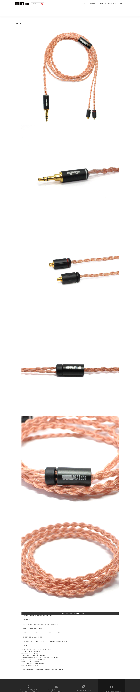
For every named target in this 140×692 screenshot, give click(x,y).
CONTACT (122, 3)
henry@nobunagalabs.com (56, 681)
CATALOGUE (112, 3)
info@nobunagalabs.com (56, 682)
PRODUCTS (93, 3)
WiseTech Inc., (119, 684)
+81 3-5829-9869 (85, 683)
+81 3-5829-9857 (85, 681)
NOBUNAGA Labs (106, 682)
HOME (86, 3)
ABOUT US (102, 3)
